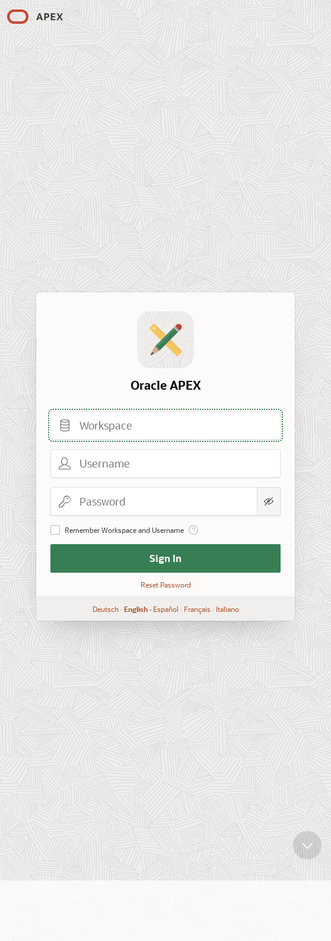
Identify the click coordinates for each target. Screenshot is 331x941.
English (136, 609)
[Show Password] (269, 501)
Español (166, 609)
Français (197, 609)
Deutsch (106, 609)
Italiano (227, 609)
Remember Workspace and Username (124, 530)
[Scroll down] (307, 851)
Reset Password (166, 584)
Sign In (165, 558)
